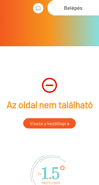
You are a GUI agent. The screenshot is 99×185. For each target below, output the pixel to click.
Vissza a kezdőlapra (49, 123)
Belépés (73, 8)
